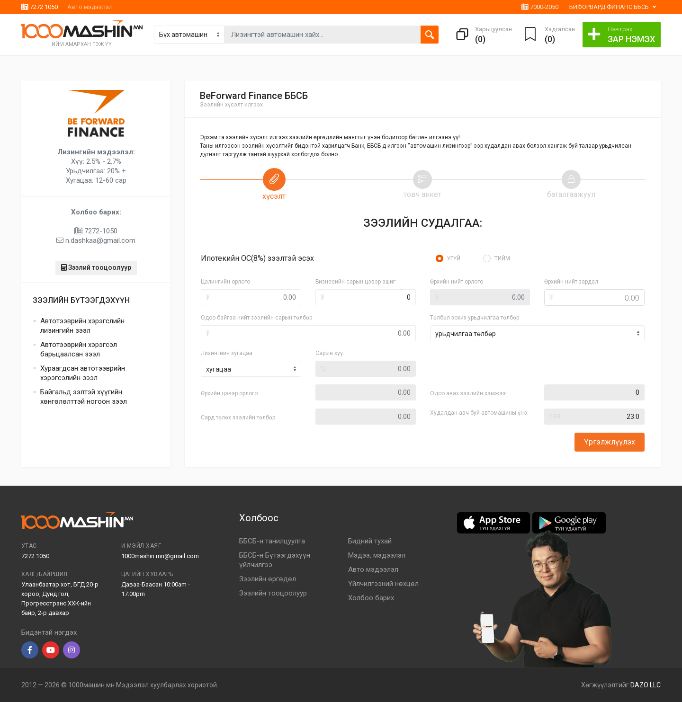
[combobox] (251, 369)
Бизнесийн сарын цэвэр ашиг (355, 281)
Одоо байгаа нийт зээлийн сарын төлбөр (256, 317)
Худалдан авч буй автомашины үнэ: (479, 412)
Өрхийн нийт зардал (571, 281)
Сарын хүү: (329, 353)
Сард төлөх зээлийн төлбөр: (239, 417)
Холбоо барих (371, 598)
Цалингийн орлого (225, 281)
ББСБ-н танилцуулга (272, 541)
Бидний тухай (370, 541)
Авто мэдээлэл (90, 7)
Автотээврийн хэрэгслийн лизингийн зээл (82, 326)
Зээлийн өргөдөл (267, 579)
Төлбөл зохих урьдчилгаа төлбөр (474, 317)
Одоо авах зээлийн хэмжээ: (468, 393)
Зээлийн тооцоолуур (273, 593)
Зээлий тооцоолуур (96, 267)
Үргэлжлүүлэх (609, 441)
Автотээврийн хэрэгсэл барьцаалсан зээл (78, 349)
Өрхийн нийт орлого (456, 281)
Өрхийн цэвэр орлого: (230, 393)
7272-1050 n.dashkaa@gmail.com (95, 226)
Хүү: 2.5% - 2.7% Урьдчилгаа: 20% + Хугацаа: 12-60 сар (96, 166)
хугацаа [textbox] (218, 369)
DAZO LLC (645, 685)
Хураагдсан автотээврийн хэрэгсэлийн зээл (82, 373)
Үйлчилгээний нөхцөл (383, 583)
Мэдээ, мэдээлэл (376, 555)
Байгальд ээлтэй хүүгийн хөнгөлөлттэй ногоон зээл (83, 397)
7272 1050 (39, 7)
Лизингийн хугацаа (226, 353)
